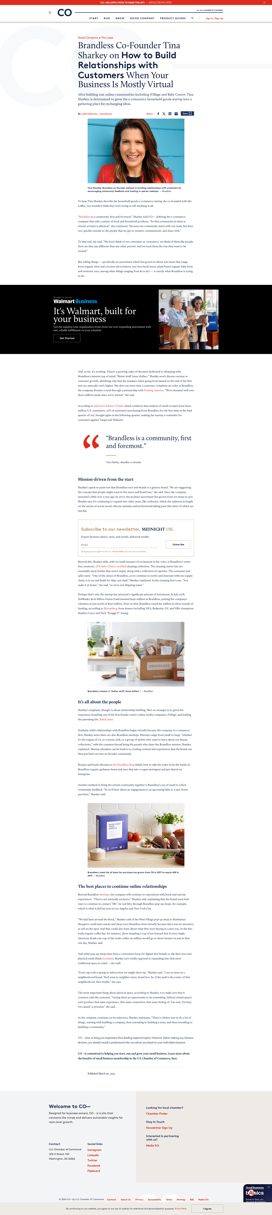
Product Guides (173, 18)
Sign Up (219, 18)
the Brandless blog (123, 765)
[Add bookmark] (187, 113)
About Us (126, 1199)
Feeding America (154, 390)
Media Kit (152, 1145)
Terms (169, 1199)
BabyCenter (106, 719)
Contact (111, 1199)
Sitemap (181, 1199)
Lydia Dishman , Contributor (97, 113)
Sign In (209, 18)
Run (107, 18)
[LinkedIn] (170, 113)
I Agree (207, 1208)
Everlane (107, 958)
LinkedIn (93, 1155)
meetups (104, 894)
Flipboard (93, 1171)
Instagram (94, 1149)
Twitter (92, 1160)
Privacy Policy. (118, 551)
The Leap (107, 37)
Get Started (67, 338)
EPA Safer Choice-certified (111, 566)
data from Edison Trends (108, 406)
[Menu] (50, 12)
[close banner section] (264, 2)
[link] (192, 18)
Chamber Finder (157, 1113)
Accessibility (154, 1199)
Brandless (84, 217)
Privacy (139, 1199)
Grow (120, 18)
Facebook (93, 1165)
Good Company (142, 18)
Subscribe (178, 544)
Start (93, 18)
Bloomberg (110, 608)
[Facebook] (158, 113)
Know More (181, 1208)
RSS (192, 1199)
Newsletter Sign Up (159, 1127)
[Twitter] (163, 113)
